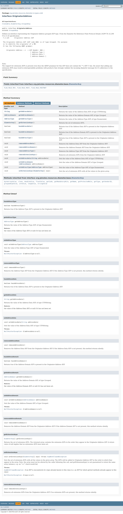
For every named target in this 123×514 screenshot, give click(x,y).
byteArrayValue (10, 181)
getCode (49, 181)
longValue (32, 183)
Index (42, 2)
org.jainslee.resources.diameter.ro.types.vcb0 (26, 13)
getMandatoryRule (61, 181)
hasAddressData (25, 126)
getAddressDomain (26, 115)
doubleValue (29, 181)
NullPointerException (13, 254)
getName (73, 181)
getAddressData (25, 111)
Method (28, 8)
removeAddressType (26, 151)
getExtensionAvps (26, 122)
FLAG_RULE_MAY (10, 88)
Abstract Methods (42, 103)
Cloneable (6, 24)
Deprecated (34, 2)
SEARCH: (98, 6)
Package (11, 2)
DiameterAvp (16, 24)
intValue (22, 183)
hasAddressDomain (26, 132)
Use (23, 2)
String (7, 111)
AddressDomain (10, 115)
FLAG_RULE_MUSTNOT (38, 88)
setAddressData (25, 158)
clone (20, 181)
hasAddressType (25, 138)
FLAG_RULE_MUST (23, 88)
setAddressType (25, 167)
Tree (27, 2)
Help (46, 2)
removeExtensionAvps (27, 154)
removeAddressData (26, 143)
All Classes (5, 6)
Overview (4, 2)
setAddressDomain (26, 162)
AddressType (9, 119)
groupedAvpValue (10, 183)
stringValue (42, 183)
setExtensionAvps (26, 171)
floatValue (40, 181)
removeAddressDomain (27, 147)
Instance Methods (24, 103)
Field (15, 8)
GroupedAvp (26, 24)
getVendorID (107, 181)
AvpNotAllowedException (57, 457)
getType (97, 181)
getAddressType (25, 119)
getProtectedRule (85, 181)
